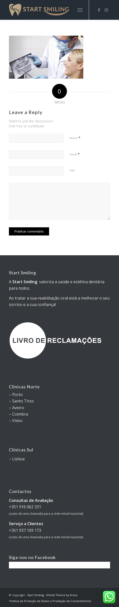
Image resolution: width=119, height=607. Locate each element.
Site (72, 170)
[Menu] (80, 10)
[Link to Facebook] (99, 10)
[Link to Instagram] (106, 10)
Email (75, 154)
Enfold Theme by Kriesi (61, 595)
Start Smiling (35, 595)
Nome (75, 138)
